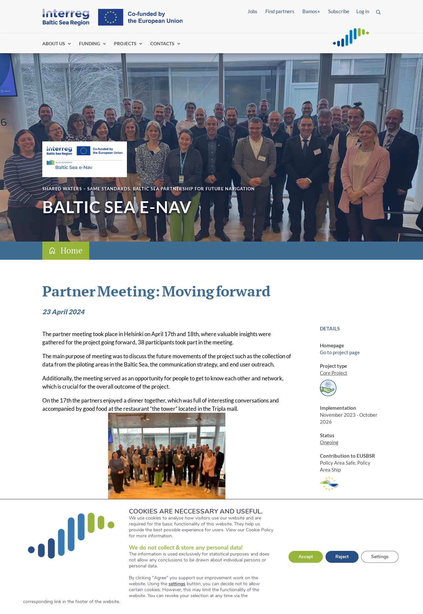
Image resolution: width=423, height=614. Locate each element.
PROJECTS (125, 43)
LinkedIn (329, 553)
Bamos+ (311, 11)
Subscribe (338, 11)
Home (71, 250)
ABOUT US (53, 43)
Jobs (252, 11)
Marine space (334, 584)
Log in (362, 11)
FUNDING (89, 43)
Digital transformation (344, 577)
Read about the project (93, 540)
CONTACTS (162, 43)
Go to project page (340, 352)
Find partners (279, 11)
